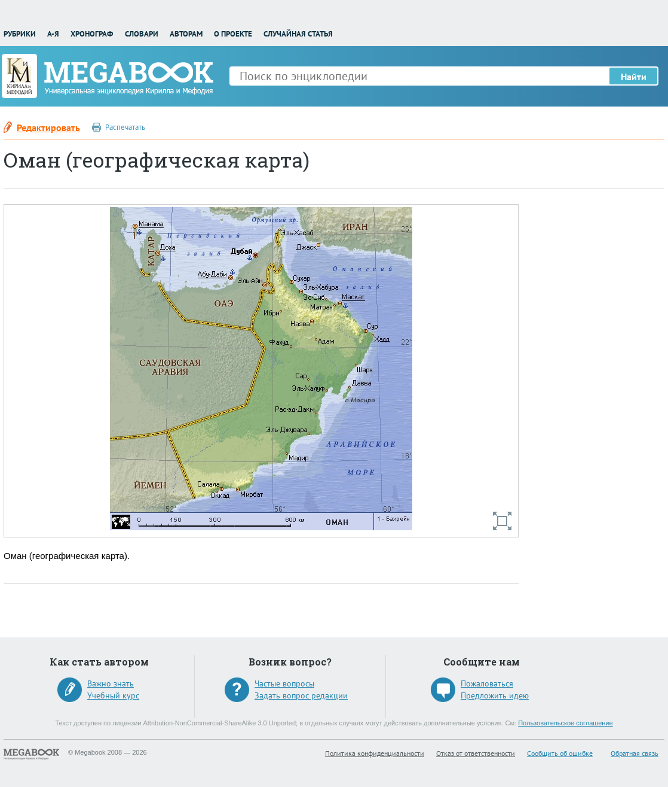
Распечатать (125, 127)
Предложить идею (495, 695)
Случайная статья (298, 34)
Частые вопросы (284, 683)
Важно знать (110, 683)
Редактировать (48, 127)
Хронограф (92, 34)
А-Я (53, 34)
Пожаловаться (487, 683)
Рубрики (20, 34)
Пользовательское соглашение (565, 723)
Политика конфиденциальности (374, 753)
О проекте (233, 34)
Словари (141, 34)
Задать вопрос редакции (301, 695)
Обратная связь (634, 753)
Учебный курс (113, 695)
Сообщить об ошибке (560, 753)
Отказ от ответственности (475, 753)
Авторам (186, 34)
